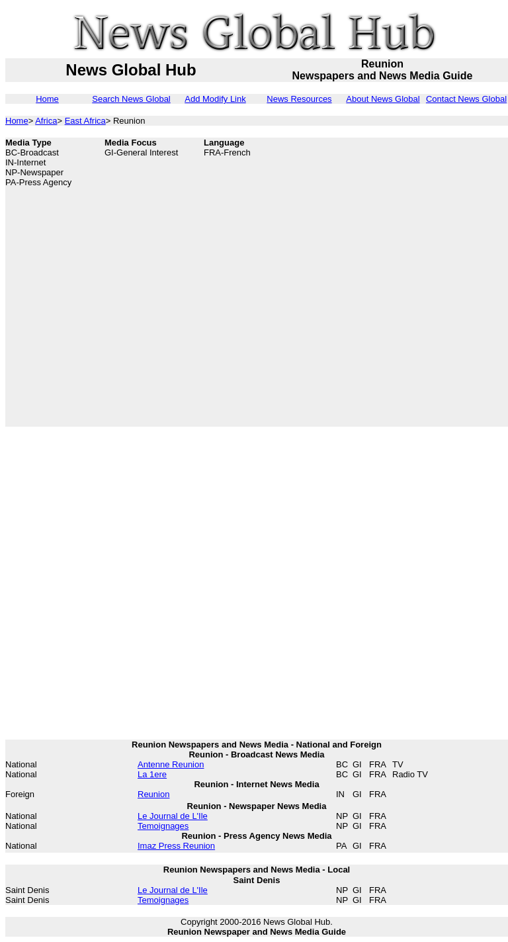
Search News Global (131, 99)
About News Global (382, 99)
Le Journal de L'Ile (173, 816)
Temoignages (163, 826)
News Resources (299, 99)
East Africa (85, 121)
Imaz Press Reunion (176, 846)
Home (47, 99)
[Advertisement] (144, 282)
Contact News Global (466, 99)
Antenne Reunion (171, 764)
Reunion (153, 794)
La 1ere (152, 774)
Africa (46, 121)
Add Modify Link (215, 99)
